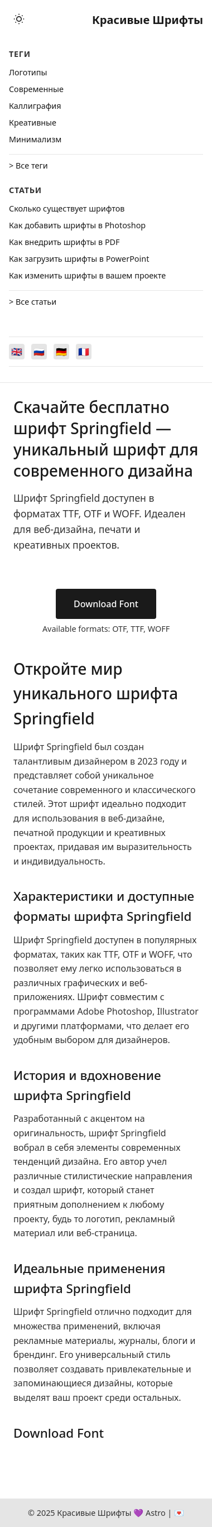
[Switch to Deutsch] (61, 351)
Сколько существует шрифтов (66, 208)
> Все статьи (32, 301)
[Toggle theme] (19, 20)
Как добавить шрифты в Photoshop (77, 225)
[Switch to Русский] (39, 351)
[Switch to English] (17, 351)
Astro (156, 1512)
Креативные (32, 122)
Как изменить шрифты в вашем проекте (87, 275)
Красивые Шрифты (147, 19)
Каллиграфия (35, 105)
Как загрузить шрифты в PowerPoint (79, 258)
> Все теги (28, 165)
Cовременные (36, 89)
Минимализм (35, 139)
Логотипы (28, 72)
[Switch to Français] (83, 351)
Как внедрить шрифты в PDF (64, 242)
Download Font (106, 604)
